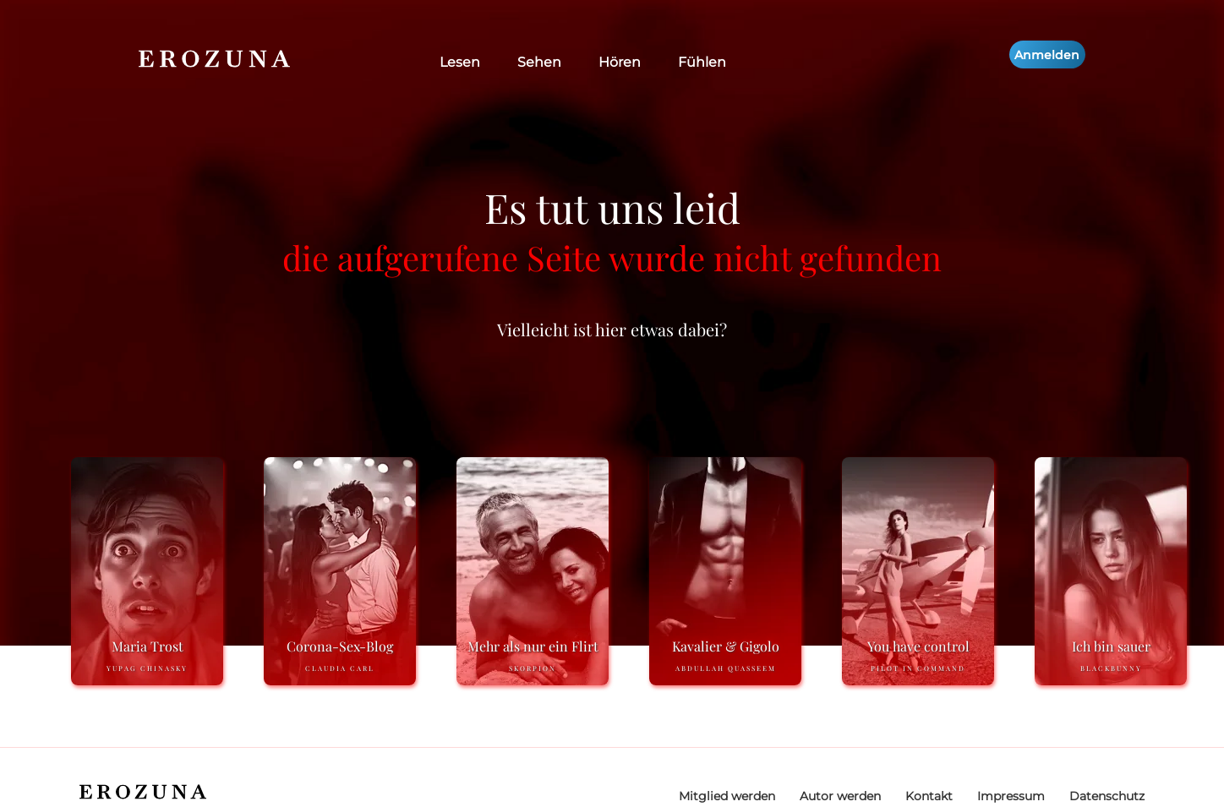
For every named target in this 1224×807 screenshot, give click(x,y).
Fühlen (702, 62)
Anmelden (1046, 55)
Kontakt (929, 796)
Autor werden (840, 796)
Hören (619, 62)
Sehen (539, 62)
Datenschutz (1107, 796)
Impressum (1011, 796)
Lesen (460, 62)
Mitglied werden (727, 796)
